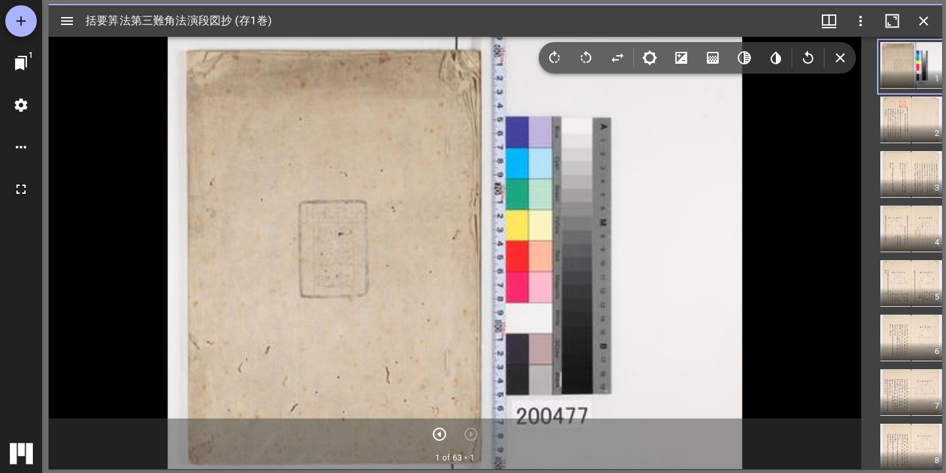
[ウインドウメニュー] (829, 21)
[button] (918, 66)
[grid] (901, 253)
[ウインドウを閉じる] (923, 21)
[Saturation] (713, 58)
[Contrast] (681, 58)
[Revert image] (808, 58)
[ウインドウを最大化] (892, 21)
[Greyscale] (744, 58)
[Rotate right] (554, 58)
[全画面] (21, 189)
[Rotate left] (586, 58)
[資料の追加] (21, 21)
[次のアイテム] (439, 434)
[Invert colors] (776, 58)
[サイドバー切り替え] (67, 21)
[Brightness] (649, 58)
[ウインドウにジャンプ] (21, 63)
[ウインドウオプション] (860, 21)
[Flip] (617, 58)
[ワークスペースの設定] (21, 105)
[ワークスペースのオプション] (21, 147)
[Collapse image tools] (840, 58)
